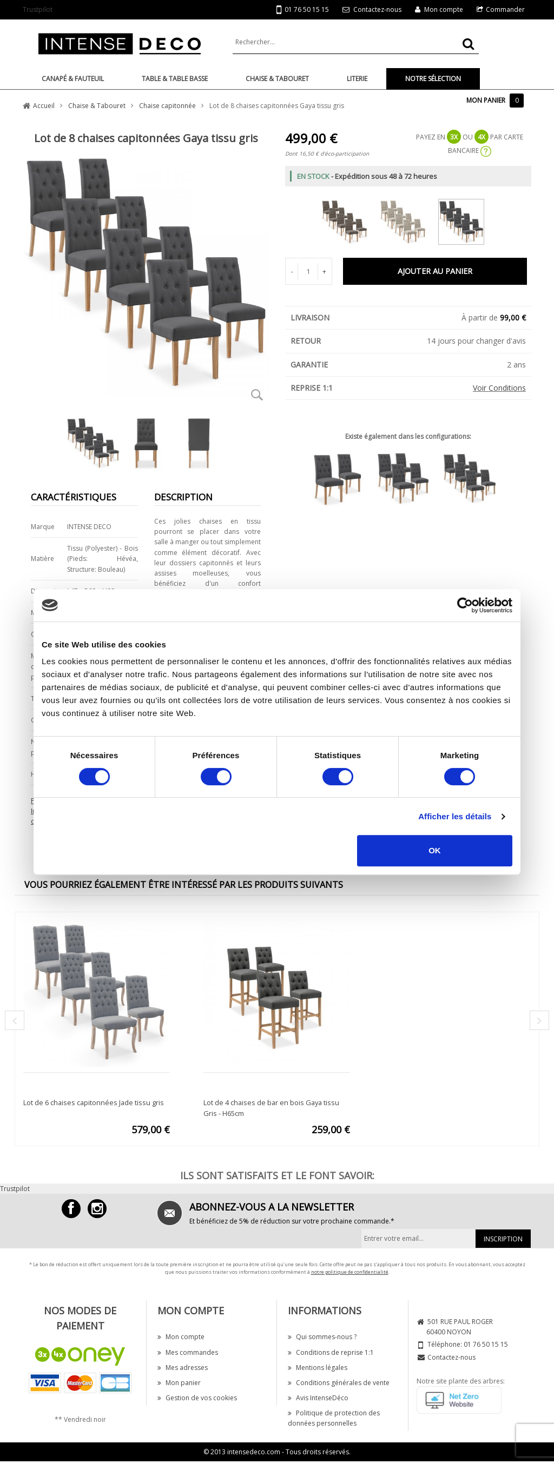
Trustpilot (37, 9)
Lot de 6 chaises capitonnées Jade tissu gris (93, 1102)
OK (434, 850)
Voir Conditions (499, 388)
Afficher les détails (454, 816)
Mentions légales (317, 1367)
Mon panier (179, 1382)
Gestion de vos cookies (197, 1397)
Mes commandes (187, 1352)
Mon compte (443, 9)
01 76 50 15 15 (302, 10)
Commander (505, 9)
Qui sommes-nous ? (322, 1336)
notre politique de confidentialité (349, 1271)
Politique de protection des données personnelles (334, 1418)
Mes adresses (182, 1367)
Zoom (257, 394)
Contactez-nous (377, 9)
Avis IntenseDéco (318, 1397)
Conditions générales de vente (339, 1382)
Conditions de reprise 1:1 (331, 1352)
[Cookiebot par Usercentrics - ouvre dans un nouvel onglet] (465, 605)
